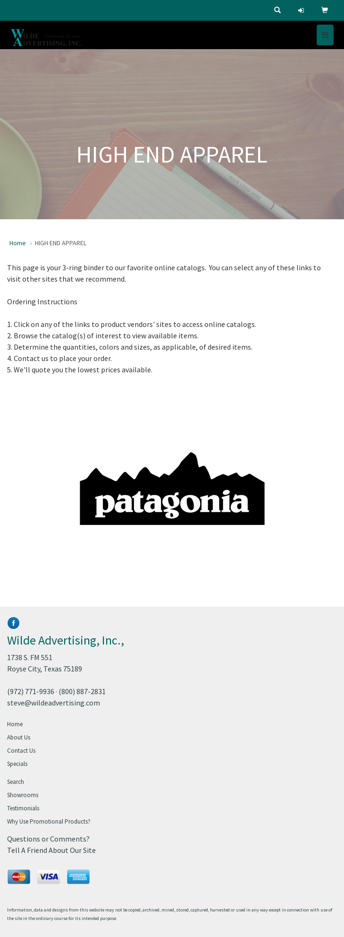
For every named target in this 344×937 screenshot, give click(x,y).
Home (17, 243)
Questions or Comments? (48, 838)
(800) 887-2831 (82, 691)
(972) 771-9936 (30, 691)
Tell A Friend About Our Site (51, 850)
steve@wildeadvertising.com (53, 702)
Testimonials (23, 808)
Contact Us (21, 751)
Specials (17, 764)
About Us (18, 737)
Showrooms (22, 795)
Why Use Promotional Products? (49, 821)
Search (15, 782)
